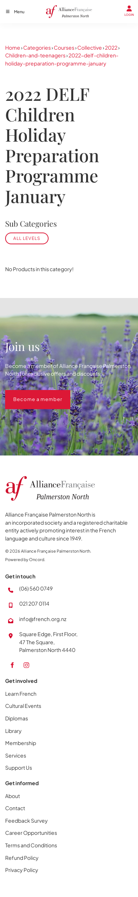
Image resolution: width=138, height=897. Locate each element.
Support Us (18, 767)
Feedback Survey (26, 820)
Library (13, 730)
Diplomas (16, 718)
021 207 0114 (34, 603)
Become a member (29, 394)
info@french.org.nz (42, 619)
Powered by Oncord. (25, 559)
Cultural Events (23, 705)
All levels (26, 238)
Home (12, 47)
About (12, 796)
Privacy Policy (21, 869)
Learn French (20, 693)
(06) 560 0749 (36, 588)
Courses (64, 47)
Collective (89, 47)
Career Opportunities (31, 832)
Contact (15, 808)
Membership (20, 743)
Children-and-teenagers (35, 55)
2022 (111, 47)
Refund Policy (22, 857)
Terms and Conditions (31, 845)
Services (15, 755)
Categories (37, 47)
